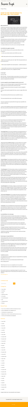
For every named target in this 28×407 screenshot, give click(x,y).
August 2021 (3, 376)
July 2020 (3, 389)
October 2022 (4, 354)
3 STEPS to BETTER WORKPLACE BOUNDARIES (9, 315)
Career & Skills (4, 289)
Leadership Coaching (4, 294)
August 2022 (3, 358)
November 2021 (4, 371)
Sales (2, 299)
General (3, 292)
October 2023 (4, 341)
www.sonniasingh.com (4, 274)
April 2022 (3, 367)
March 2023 (3, 347)
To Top (13, 404)
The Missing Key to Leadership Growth (7, 312)
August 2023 (3, 343)
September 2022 (4, 356)
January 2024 (3, 334)
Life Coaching (3, 296)
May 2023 (3, 345)
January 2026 (3, 321)
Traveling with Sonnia (5, 301)
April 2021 (3, 382)
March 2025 (3, 325)
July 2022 (3, 360)
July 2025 (3, 323)
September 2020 (4, 387)
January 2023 (3, 349)
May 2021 (3, 380)
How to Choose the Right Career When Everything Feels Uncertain (11, 308)
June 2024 (3, 330)
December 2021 (4, 369)
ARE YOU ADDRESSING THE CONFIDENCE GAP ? (9, 310)
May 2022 (3, 365)
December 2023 (4, 336)
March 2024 (3, 332)
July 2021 (3, 378)
